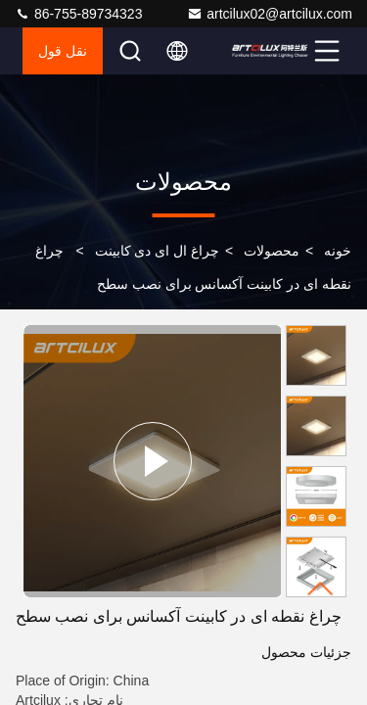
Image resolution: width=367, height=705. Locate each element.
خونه (337, 250)
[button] (321, 589)
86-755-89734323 (78, 14)
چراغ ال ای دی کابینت (157, 250)
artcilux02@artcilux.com (269, 14)
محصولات (271, 250)
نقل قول (62, 51)
